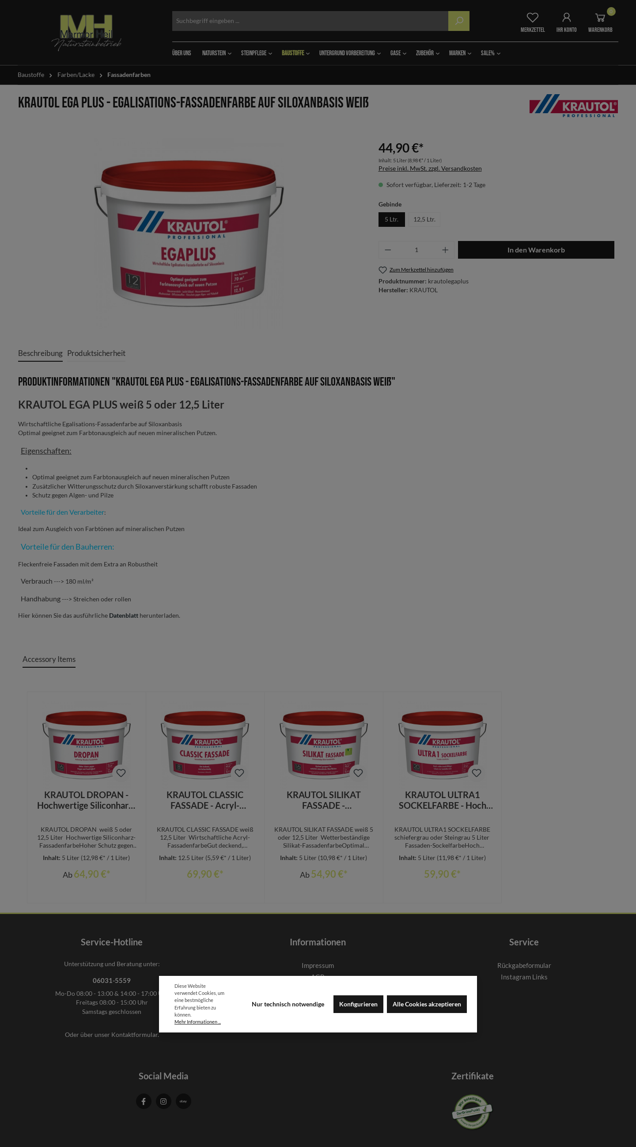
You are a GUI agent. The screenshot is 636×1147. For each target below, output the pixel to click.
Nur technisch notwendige (288, 1004)
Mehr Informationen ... (197, 1022)
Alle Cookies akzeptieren (427, 1004)
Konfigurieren (358, 1004)
